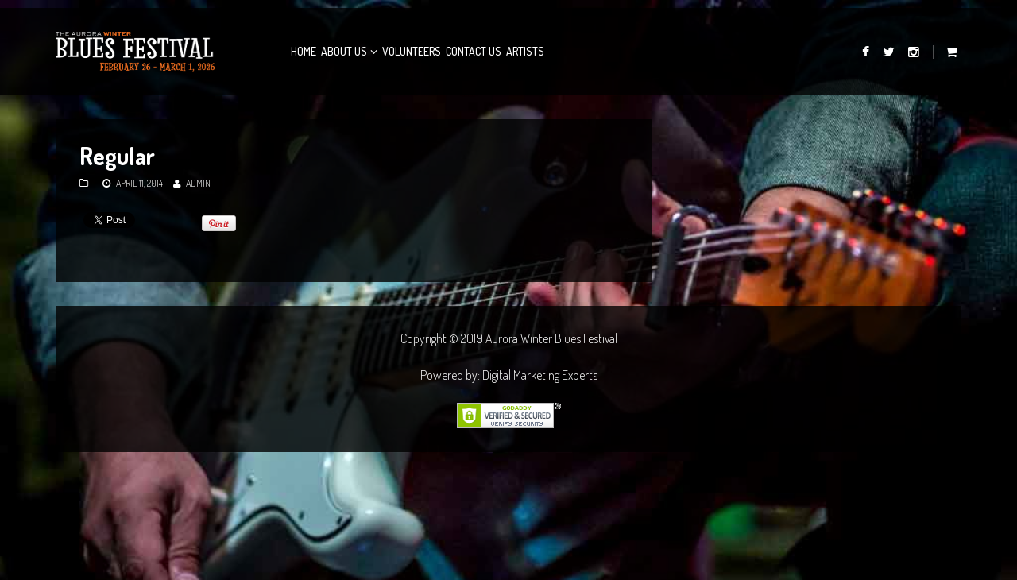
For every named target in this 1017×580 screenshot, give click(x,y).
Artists (525, 51)
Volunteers (411, 51)
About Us (344, 51)
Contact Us (473, 51)
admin (198, 183)
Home (303, 51)
